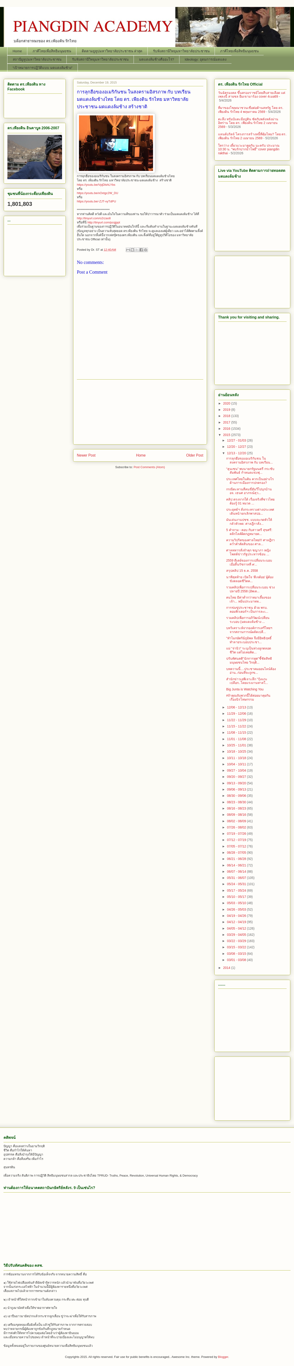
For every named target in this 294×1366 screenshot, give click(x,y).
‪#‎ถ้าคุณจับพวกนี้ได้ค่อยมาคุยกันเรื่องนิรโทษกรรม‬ (248, 697)
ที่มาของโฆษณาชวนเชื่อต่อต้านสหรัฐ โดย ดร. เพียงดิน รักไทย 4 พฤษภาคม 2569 (250, 110)
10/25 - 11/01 (237, 745)
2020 (227, 403)
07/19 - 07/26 (237, 833)
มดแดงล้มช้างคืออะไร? (156, 59)
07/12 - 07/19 (237, 840)
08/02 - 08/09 (237, 821)
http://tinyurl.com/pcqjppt (104, 222)
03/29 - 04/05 (237, 934)
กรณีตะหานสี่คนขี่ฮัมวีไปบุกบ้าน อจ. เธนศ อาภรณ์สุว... (249, 491)
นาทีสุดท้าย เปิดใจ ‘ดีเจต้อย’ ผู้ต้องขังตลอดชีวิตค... (249, 579)
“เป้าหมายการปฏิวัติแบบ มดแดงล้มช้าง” (42, 68)
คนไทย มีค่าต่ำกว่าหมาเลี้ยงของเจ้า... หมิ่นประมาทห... (248, 599)
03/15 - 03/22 (237, 947)
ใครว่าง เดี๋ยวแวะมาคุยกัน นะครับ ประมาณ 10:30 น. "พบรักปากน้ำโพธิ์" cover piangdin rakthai (248, 149)
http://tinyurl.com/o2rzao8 (94, 218)
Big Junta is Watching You (244, 689)
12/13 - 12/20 (237, 453)
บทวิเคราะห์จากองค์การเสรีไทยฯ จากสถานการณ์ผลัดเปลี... (249, 630)
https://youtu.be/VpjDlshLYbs (96, 184)
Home (17, 51)
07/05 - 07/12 (237, 846)
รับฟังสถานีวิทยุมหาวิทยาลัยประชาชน (181, 51)
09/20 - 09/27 (237, 777)
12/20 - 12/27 (237, 446)
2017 (227, 422)
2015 (227, 435)
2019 (227, 409)
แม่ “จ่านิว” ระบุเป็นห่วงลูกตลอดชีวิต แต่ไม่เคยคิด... (248, 650)
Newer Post (86, 455)
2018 (227, 416)
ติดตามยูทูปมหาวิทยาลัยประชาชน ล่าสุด (112, 51)
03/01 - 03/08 (237, 960)
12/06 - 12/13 (237, 707)
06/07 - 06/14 (237, 871)
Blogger (223, 1357)
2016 (227, 428)
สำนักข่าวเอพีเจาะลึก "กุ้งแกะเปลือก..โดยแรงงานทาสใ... (247, 681)
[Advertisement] (140, 412)
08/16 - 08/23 (237, 808)
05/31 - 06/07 (237, 878)
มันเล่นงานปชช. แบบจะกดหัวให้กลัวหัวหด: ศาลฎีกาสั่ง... (249, 521)
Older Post (194, 455)
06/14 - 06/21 (237, 865)
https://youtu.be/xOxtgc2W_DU (97, 193)
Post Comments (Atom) (149, 467)
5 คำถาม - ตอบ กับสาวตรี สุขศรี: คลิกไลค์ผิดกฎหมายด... (249, 532)
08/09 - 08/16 (237, 814)
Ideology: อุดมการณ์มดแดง (205, 59)
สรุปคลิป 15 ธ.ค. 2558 (242, 570)
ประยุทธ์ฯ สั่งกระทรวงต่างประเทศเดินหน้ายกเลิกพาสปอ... (250, 511)
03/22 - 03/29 (237, 941)
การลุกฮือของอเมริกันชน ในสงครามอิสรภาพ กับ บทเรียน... (249, 460)
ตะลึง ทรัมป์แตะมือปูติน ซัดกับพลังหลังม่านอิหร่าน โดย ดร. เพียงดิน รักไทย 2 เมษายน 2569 (248, 123)
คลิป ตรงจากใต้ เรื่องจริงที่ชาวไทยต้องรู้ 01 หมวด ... (250, 501)
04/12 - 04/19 (237, 922)
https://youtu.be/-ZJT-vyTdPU (96, 201)
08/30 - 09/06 (237, 795)
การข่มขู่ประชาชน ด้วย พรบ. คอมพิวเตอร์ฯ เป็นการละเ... (247, 609)
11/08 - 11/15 (237, 732)
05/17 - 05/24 (237, 890)
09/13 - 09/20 (237, 783)
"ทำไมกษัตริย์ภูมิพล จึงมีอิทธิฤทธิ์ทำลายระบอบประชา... (249, 640)
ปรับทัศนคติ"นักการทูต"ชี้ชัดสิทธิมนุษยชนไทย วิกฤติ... (249, 660)
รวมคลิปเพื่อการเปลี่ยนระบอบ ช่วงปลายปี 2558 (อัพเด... (250, 589)
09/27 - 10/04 (237, 770)
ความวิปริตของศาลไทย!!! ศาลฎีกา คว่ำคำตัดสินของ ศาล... (250, 542)
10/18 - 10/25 (237, 751)
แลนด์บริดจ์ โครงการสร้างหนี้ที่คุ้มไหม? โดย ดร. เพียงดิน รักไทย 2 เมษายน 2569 (252, 136)
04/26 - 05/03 (237, 909)
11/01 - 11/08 (237, 739)
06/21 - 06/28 (237, 859)
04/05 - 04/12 (237, 928)
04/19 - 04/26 (237, 916)
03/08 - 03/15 (237, 953)
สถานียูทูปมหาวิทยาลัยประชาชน (37, 59)
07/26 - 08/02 (237, 827)
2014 (227, 968)
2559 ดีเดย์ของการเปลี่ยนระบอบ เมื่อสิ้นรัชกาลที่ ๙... (249, 562)
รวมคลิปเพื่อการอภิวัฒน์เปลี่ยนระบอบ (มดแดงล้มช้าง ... (247, 620)
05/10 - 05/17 (237, 897)
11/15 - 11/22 (237, 726)
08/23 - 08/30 (237, 802)
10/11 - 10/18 (237, 758)
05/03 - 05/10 (237, 903)
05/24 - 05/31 (237, 884)
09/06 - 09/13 (237, 789)
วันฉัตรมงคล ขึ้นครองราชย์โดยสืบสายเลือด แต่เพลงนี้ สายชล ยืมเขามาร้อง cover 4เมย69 (251, 95)
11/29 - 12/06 (237, 713)
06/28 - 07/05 (237, 852)
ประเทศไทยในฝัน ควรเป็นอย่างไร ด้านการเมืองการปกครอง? (250, 481)
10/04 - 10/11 (237, 764)
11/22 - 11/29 (237, 720)
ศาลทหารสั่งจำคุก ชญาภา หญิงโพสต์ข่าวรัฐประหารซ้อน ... (248, 552)
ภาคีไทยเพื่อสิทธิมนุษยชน (52, 51)
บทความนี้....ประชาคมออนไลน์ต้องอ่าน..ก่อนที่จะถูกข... (251, 671)
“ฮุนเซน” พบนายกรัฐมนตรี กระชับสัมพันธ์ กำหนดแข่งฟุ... (250, 471)
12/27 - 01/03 (237, 440)
